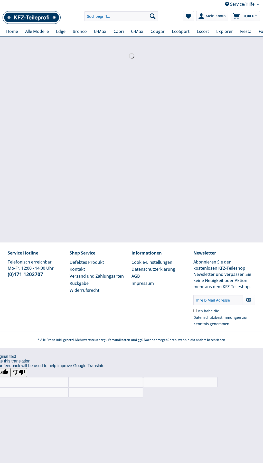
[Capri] (118, 31)
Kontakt (77, 269)
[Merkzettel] (188, 16)
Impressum (143, 283)
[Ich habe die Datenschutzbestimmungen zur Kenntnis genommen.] (195, 310)
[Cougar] (157, 31)
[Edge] (60, 31)
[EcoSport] (180, 31)
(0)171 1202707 (25, 274)
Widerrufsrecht (84, 290)
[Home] (12, 31)
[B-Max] (100, 31)
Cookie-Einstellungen (152, 262)
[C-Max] (137, 31)
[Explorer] (225, 31)
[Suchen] (152, 16)
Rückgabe (79, 283)
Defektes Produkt (87, 262)
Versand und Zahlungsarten (97, 276)
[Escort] (203, 31)
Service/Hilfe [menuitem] (240, 4)
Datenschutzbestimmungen (217, 317)
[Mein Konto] (212, 16)
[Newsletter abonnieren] (249, 300)
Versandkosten (119, 340)
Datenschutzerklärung (153, 269)
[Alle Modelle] (37, 31)
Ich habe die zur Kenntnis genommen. (220, 317)
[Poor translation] (19, 372)
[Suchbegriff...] (121, 16)
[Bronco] (79, 31)
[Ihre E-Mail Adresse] (218, 300)
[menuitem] (121, 18)
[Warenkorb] (245, 16)
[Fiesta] (246, 31)
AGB (136, 276)
